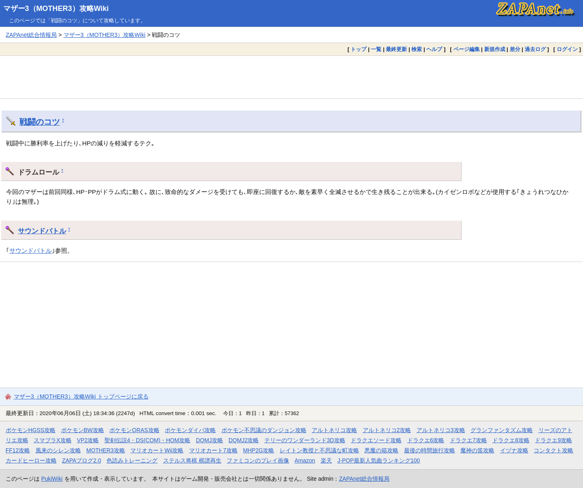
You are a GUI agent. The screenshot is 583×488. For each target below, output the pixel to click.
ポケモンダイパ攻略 (190, 430)
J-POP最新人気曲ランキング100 (378, 460)
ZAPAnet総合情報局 (31, 35)
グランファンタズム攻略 (501, 430)
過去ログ (535, 49)
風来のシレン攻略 (58, 450)
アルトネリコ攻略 (334, 430)
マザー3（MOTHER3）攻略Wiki (56, 8)
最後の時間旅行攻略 (429, 450)
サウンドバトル (42, 231)
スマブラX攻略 (52, 440)
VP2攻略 (88, 440)
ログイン (567, 49)
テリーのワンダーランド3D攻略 (304, 440)
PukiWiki (52, 478)
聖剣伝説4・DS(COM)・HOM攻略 (147, 440)
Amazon (305, 460)
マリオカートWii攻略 (156, 450)
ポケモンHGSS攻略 (30, 430)
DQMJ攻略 (209, 440)
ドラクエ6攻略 (426, 440)
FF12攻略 (18, 450)
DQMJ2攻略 (244, 440)
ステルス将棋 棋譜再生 (192, 460)
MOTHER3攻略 (105, 450)
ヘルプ (434, 49)
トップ (358, 49)
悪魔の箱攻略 (381, 450)
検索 (416, 49)
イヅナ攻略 (514, 450)
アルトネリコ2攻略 (387, 430)
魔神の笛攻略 (477, 450)
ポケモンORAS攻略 (134, 430)
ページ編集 (466, 49)
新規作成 (494, 49)
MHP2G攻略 (258, 450)
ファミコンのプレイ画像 (258, 460)
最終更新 (396, 49)
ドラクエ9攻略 (553, 440)
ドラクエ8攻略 (511, 440)
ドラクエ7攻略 (468, 440)
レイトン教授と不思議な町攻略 (319, 450)
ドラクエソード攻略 (376, 440)
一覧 (376, 49)
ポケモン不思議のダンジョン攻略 (263, 430)
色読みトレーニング (131, 460)
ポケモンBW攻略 (82, 430)
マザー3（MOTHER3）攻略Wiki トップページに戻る (81, 396)
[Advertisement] (291, 77)
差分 (515, 49)
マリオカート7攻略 (213, 450)
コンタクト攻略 (553, 450)
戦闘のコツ (39, 121)
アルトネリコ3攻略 (441, 430)
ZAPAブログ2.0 (81, 460)
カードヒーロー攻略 (31, 460)
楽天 (326, 460)
